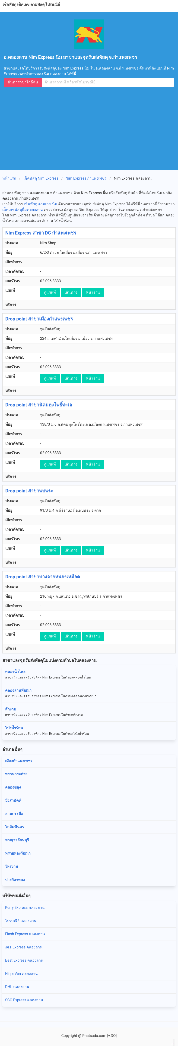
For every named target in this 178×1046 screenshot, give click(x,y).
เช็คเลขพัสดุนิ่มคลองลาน (22, 209)
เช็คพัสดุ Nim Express (41, 178)
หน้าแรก (9, 178)
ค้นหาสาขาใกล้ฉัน (23, 82)
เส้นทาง (71, 292)
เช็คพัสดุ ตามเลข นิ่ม (40, 204)
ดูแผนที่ (50, 292)
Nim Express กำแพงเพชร (86, 178)
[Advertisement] (91, 127)
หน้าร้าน (93, 292)
